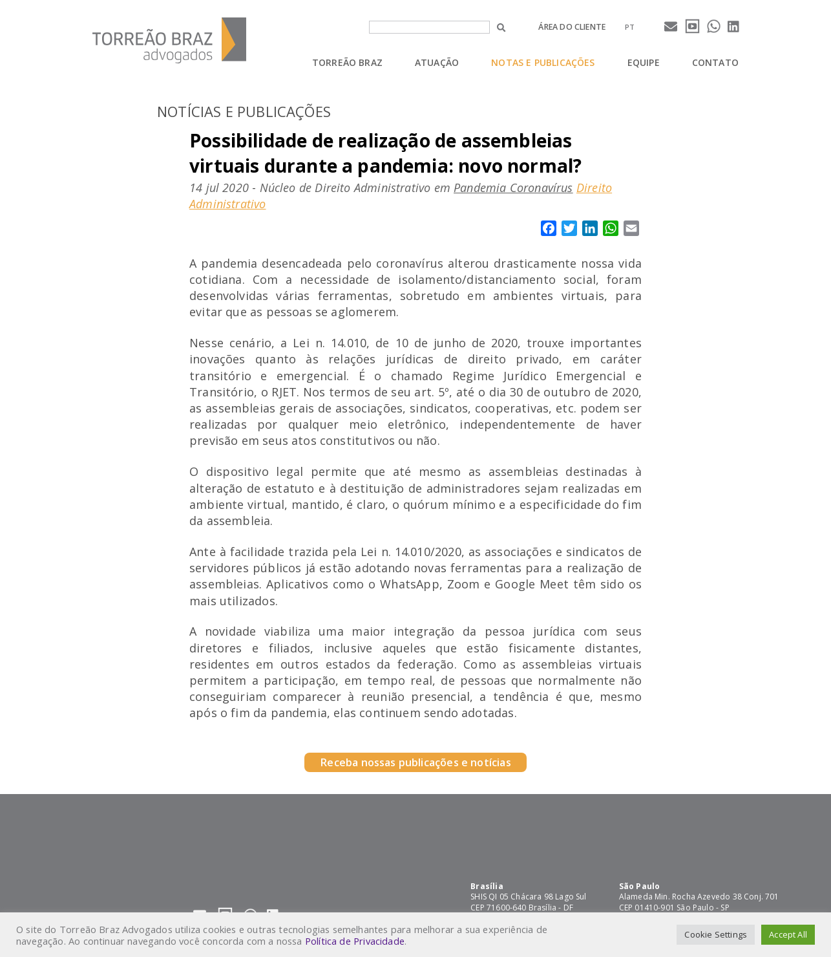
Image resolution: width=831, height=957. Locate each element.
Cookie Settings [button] (715, 934)
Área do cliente (571, 26)
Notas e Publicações (542, 62)
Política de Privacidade (355, 940)
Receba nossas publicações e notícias (415, 762)
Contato (715, 62)
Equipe (643, 62)
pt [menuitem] (630, 27)
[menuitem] (630, 27)
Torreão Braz (347, 62)
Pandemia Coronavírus (513, 187)
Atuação (437, 62)
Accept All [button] (788, 934)
